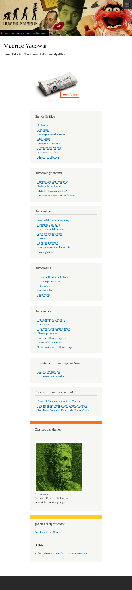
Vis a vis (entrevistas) (49, 233)
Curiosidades (44, 290)
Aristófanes (41, 494)
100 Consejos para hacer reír (53, 247)
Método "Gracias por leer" (52, 191)
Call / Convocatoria (48, 371)
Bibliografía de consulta (51, 319)
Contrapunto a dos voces (51, 134)
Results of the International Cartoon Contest (62, 405)
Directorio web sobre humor (53, 328)
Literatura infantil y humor (52, 181)
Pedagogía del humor (49, 186)
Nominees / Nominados (50, 376)
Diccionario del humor (50, 229)
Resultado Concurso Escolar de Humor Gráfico (64, 410)
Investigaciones (46, 252)
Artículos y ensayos (48, 224)
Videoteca (43, 324)
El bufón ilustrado (47, 242)
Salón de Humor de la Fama (53, 277)
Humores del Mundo (49, 147)
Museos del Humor (48, 156)
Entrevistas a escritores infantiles (56, 195)
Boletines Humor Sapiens (51, 338)
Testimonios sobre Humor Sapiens (56, 347)
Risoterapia (43, 238)
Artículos (42, 125)
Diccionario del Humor (48, 532)
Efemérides (43, 294)
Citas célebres (45, 286)
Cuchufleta (59, 553)
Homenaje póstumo (48, 281)
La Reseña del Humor (49, 342)
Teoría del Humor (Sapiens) (53, 220)
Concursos (43, 129)
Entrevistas (43, 138)
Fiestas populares (47, 333)
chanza (84, 553)
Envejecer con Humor (49, 143)
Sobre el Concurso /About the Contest (58, 401)
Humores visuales (47, 152)
